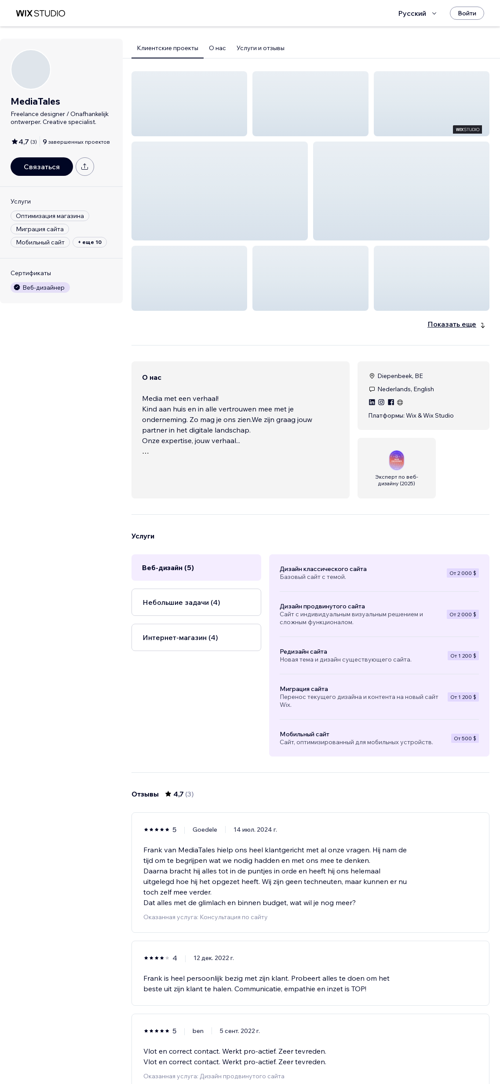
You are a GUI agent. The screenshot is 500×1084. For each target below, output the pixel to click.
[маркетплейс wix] (40, 13)
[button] (189, 103)
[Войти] (467, 13)
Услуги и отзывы (261, 48)
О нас (217, 48)
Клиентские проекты (167, 48)
